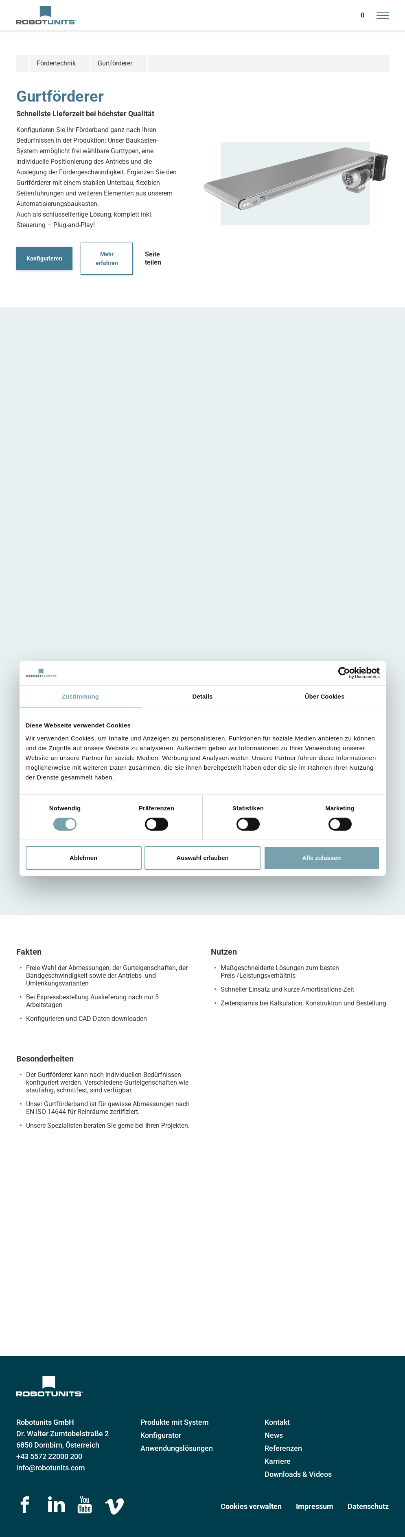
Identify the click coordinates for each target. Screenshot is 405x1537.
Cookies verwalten (251, 1506)
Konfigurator (160, 1435)
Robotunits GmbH (45, 1422)
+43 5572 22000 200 (49, 1456)
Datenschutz (368, 1506)
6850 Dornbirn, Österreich (57, 1445)
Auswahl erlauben (202, 857)
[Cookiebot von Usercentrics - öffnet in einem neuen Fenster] (344, 673)
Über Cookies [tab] (325, 696)
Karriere (278, 1461)
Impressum (314, 1506)
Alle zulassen (321, 857)
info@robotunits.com (50, 1467)
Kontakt (277, 1422)
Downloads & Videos (298, 1474)
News (274, 1435)
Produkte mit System (174, 1422)
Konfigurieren (44, 258)
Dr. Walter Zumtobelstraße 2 (62, 1433)
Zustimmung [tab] (80, 696)
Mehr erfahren (107, 259)
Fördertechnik (56, 63)
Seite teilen (153, 258)
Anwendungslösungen (176, 1448)
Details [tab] (203, 696)
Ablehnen (83, 857)
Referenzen (283, 1448)
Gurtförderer (115, 63)
